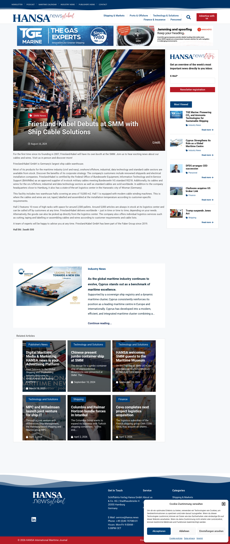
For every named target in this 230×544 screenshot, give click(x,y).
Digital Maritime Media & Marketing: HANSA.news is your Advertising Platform (42, 358)
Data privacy (189, 538)
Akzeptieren (159, 531)
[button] (223, 504)
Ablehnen (184, 531)
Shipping (78, 399)
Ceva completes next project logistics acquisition (132, 411)
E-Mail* (174, 76)
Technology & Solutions (166, 15)
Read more (207, 130)
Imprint (200, 538)
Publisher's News (38, 344)
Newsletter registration (192, 89)
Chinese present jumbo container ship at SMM (87, 356)
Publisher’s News (87, 4)
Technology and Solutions (88, 344)
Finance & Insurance (154, 19)
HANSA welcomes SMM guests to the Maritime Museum (131, 356)
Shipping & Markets (114, 15)
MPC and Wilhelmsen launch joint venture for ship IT (42, 411)
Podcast (31, 4)
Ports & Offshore (139, 15)
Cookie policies (175, 538)
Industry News (68, 4)
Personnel (176, 19)
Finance (122, 399)
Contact (103, 4)
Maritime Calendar (48, 4)
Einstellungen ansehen (211, 531)
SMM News (40, 115)
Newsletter (17, 4)
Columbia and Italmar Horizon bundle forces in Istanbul (88, 411)
